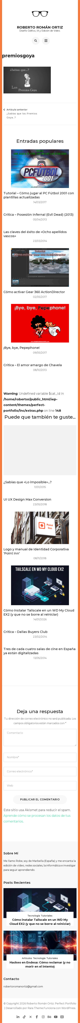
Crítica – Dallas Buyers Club (25, 632)
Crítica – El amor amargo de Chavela (32, 365)
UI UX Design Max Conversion (27, 499)
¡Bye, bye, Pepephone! (21, 348)
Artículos (27, 958)
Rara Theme (35, 1008)
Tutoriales (46, 915)
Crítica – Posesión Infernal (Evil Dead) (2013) (38, 214)
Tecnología (33, 915)
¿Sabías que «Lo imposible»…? (27, 482)
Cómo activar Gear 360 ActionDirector (34, 292)
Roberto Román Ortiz (40, 27)
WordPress (68, 1008)
